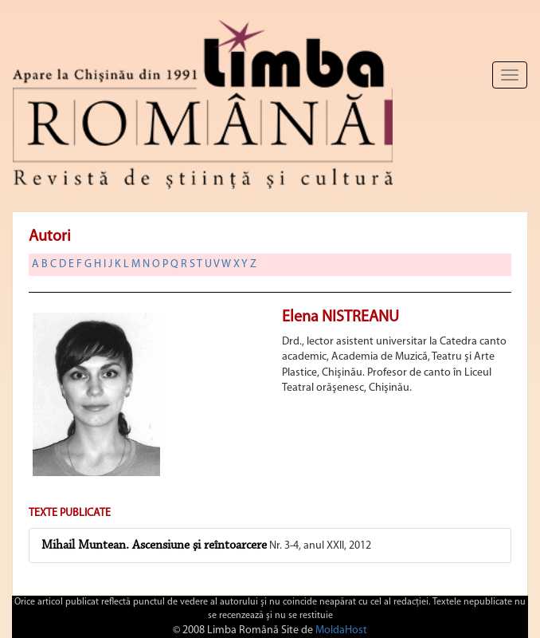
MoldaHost (341, 630)
